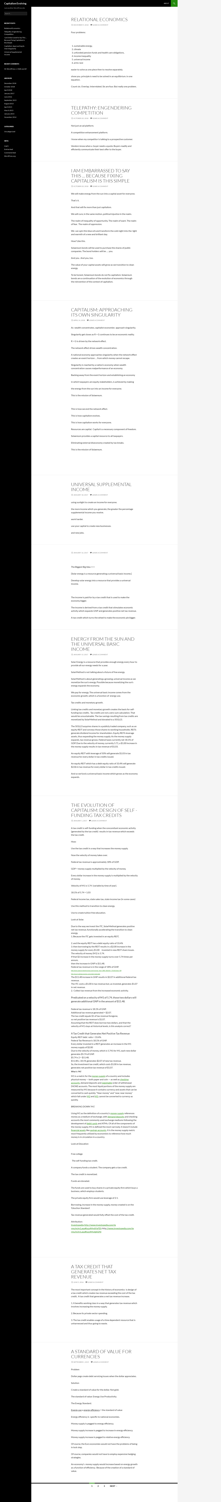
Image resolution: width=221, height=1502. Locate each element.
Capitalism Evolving (15, 3)
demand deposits (116, 1116)
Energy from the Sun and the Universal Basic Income (102, 644)
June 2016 (8, 97)
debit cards (92, 1123)
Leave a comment (100, 25)
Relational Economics (99, 19)
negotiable (107, 1082)
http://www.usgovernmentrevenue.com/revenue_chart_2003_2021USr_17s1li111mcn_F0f (96, 970)
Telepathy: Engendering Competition (101, 110)
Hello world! (22, 69)
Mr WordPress (9, 69)
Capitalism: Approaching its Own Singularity (101, 312)
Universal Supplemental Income (101, 486)
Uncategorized (9, 131)
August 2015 (9, 104)
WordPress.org (10, 156)
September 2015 (10, 100)
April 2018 (8, 90)
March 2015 (8, 110)
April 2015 (8, 107)
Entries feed (8, 149)
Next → (114, 1486)
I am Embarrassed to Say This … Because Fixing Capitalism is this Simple (100, 176)
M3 (96, 1096)
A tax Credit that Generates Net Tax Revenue (93, 1272)
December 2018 (10, 83)
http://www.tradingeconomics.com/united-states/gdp (85, 974)
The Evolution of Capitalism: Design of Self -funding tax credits (104, 810)
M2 (88, 1096)
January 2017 (9, 93)
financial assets (78, 1130)
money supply (98, 1076)
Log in (6, 146)
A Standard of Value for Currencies (101, 1354)
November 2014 (10, 117)
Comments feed (10, 153)
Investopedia (77, 1225)
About (166, 3)
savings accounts (98, 1130)
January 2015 (9, 114)
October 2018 (9, 87)
